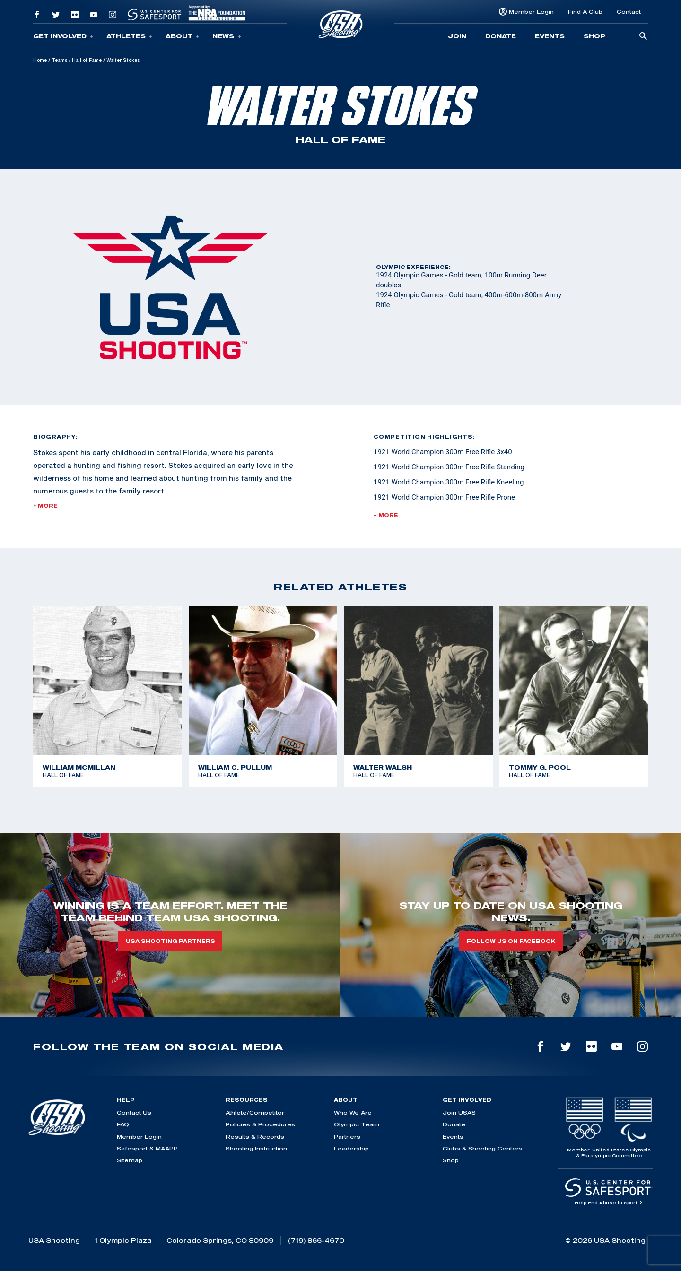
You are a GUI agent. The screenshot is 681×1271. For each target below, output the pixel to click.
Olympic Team (356, 1124)
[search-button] (643, 36)
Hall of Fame (87, 60)
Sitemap (129, 1160)
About (183, 36)
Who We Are (353, 1112)
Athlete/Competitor (255, 1112)
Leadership (351, 1148)
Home (40, 60)
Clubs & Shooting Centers (483, 1148)
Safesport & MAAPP (147, 1148)
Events (550, 36)
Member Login (531, 11)
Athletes (129, 36)
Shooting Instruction (256, 1148)
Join (457, 36)
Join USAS (459, 1112)
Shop (594, 36)
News (226, 36)
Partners (347, 1136)
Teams (59, 60)
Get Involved (63, 36)
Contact (629, 12)
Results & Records (255, 1136)
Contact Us (134, 1112)
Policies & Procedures (260, 1124)
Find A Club (585, 12)
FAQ (123, 1124)
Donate (500, 36)
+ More (45, 506)
